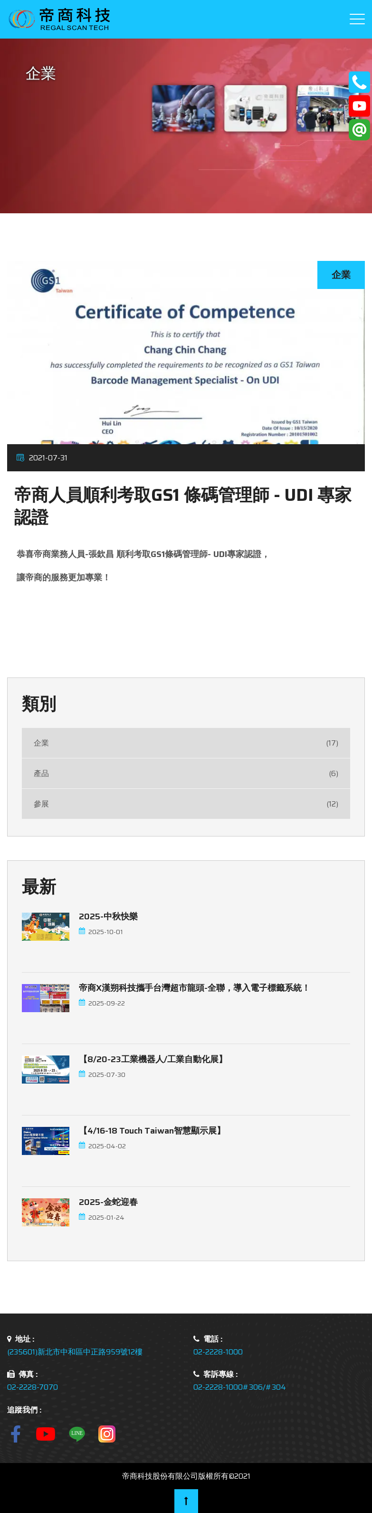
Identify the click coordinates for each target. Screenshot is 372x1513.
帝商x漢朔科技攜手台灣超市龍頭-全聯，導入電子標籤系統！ (194, 988)
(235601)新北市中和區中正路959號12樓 (75, 1352)
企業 (186, 743)
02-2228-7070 (32, 1387)
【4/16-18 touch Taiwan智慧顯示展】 (152, 1130)
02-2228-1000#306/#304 (239, 1387)
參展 (186, 803)
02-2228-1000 (218, 1352)
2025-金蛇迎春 (108, 1202)
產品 (186, 773)
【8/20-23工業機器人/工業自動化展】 (153, 1059)
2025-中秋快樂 (108, 916)
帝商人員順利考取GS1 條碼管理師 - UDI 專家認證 (183, 506)
